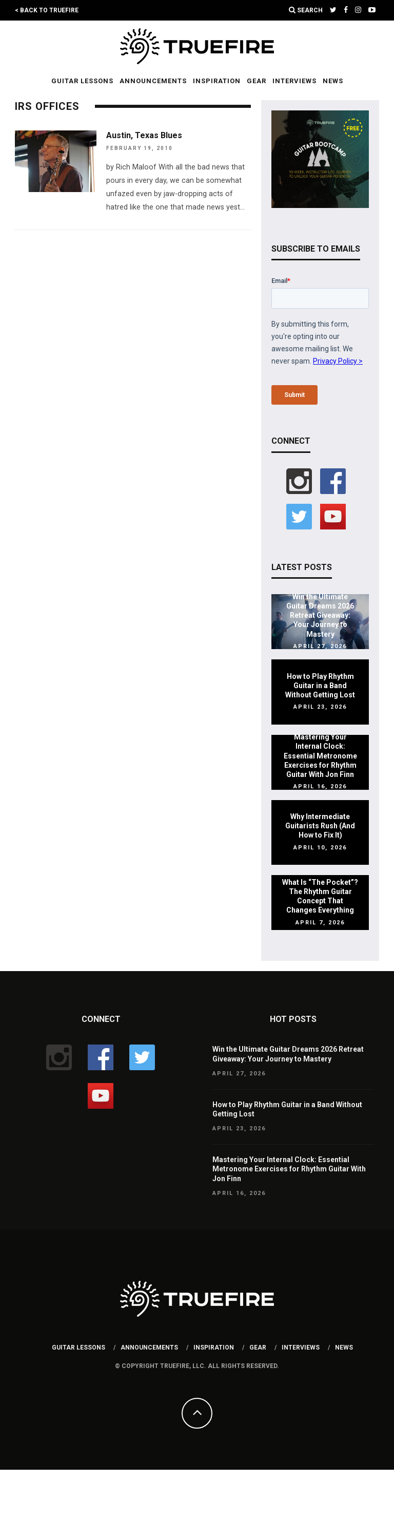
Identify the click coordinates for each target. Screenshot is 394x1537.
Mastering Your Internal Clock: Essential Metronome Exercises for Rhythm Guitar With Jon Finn (320, 756)
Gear (256, 81)
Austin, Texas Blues (144, 135)
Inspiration (217, 81)
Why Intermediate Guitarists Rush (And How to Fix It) (320, 825)
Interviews (294, 81)
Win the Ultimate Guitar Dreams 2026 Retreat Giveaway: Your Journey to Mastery (320, 615)
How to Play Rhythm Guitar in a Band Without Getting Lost (320, 685)
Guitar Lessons (82, 81)
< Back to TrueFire (46, 10)
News (333, 81)
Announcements (153, 81)
